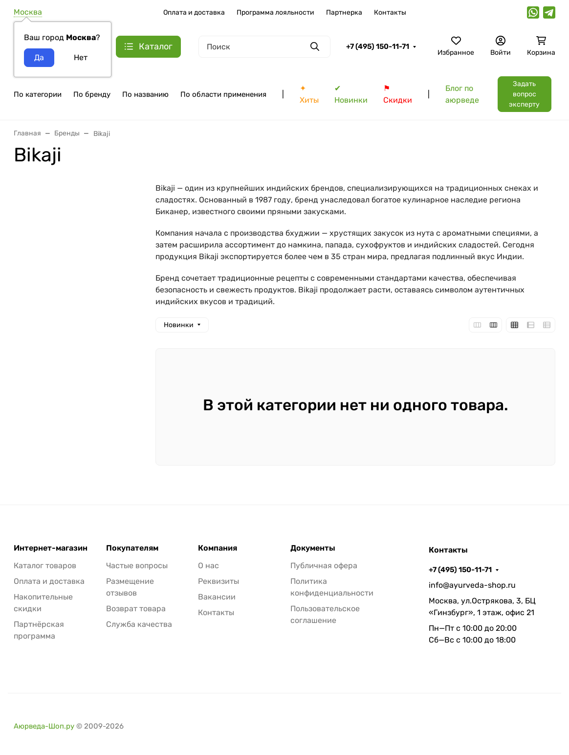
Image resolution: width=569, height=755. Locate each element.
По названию (145, 94)
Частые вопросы (137, 565)
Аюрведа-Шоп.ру (44, 726)
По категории (38, 94)
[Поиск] (264, 47)
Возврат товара (136, 608)
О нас (208, 565)
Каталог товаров (45, 565)
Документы (312, 548)
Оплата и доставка (194, 12)
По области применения (223, 94)
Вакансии (217, 596)
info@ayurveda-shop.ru (472, 585)
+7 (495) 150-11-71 (377, 46)
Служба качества (139, 624)
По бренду (91, 94)
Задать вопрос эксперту (524, 94)
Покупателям (132, 548)
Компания (217, 548)
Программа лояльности (275, 12)
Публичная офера (323, 565)
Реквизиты (218, 581)
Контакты (390, 12)
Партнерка (344, 12)
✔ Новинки (351, 94)
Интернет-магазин (51, 548)
